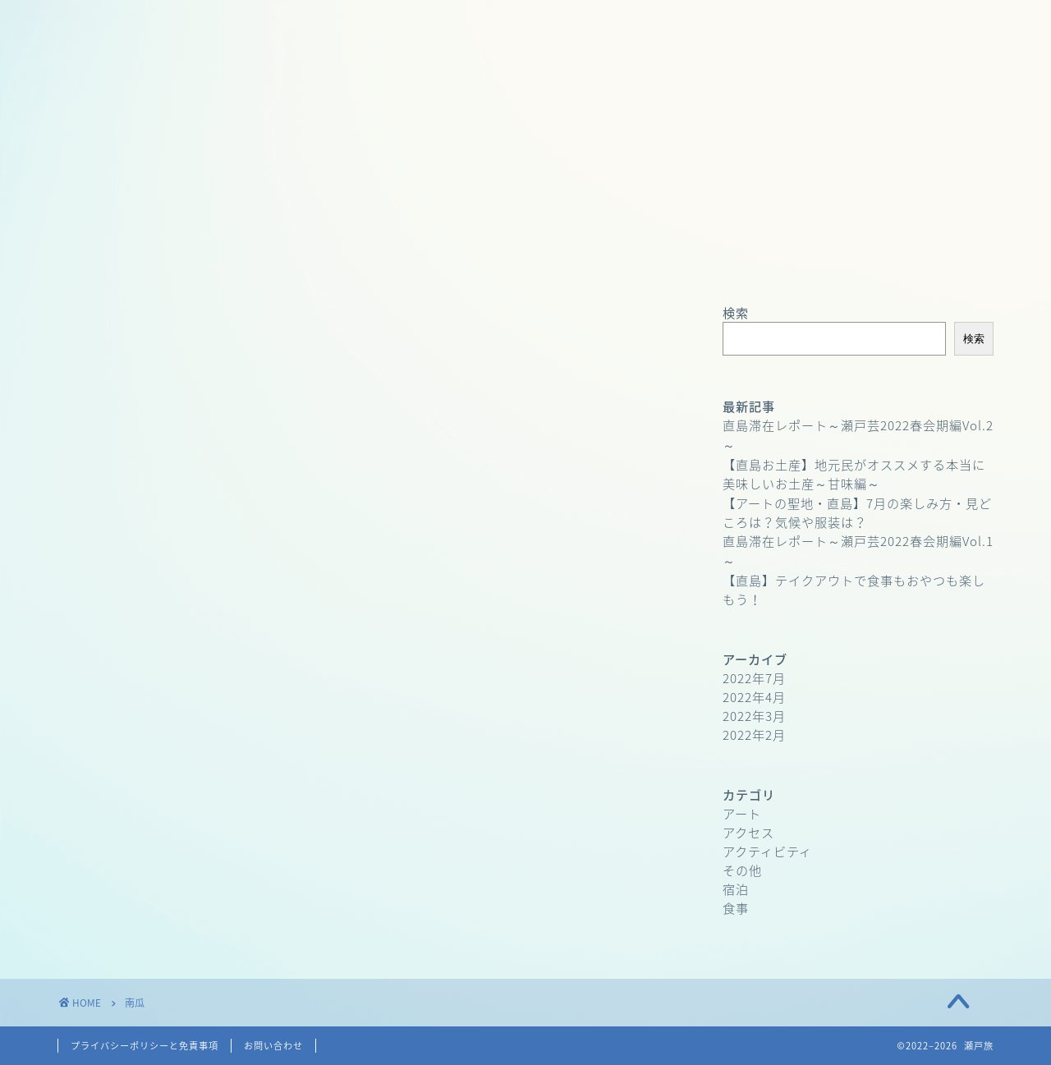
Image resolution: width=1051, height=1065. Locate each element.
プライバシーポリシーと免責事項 (144, 1046)
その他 (742, 870)
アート (742, 813)
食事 (736, 907)
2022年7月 (754, 677)
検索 (736, 312)
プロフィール (355, 258)
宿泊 (736, 888)
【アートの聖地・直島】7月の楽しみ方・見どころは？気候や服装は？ (857, 512)
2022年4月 (754, 696)
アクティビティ (767, 851)
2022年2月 (754, 734)
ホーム (157, 258)
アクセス (748, 832)
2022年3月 (754, 715)
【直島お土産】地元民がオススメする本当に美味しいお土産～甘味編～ (854, 474)
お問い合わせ (553, 258)
